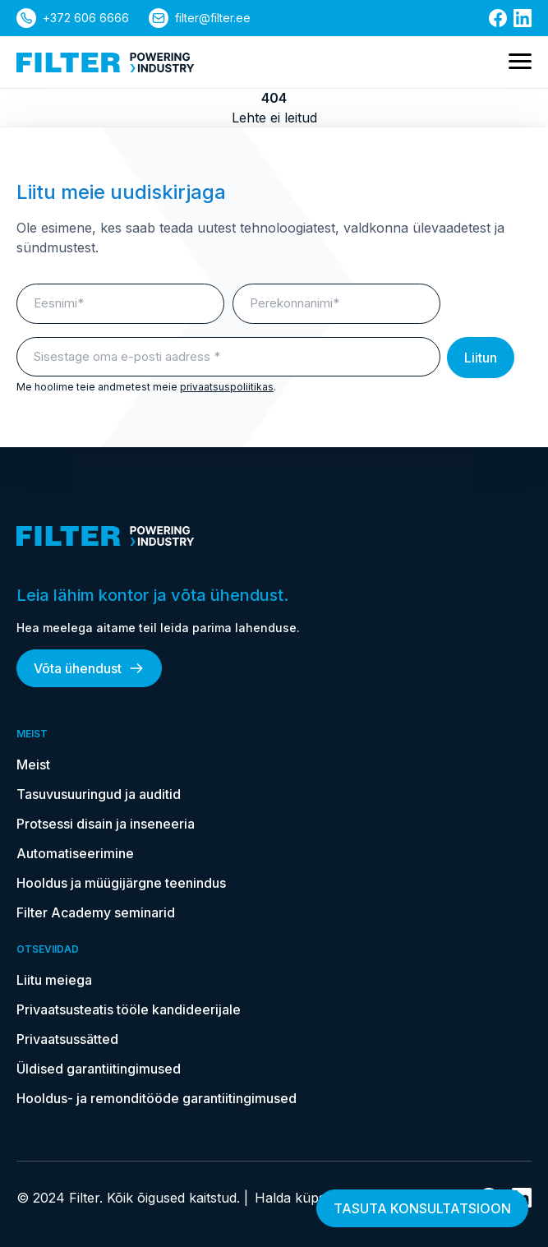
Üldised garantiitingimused (98, 1068)
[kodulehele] (105, 62)
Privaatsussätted (67, 1039)
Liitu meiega (54, 980)
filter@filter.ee (213, 18)
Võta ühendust (89, 668)
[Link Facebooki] (498, 18)
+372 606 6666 (86, 18)
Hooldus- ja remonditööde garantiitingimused (156, 1098)
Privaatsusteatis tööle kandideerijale (128, 1009)
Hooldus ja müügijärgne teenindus (121, 883)
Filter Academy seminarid (95, 912)
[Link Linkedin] (522, 18)
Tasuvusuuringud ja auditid (98, 794)
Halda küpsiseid (303, 1197)
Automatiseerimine (75, 853)
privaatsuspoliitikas (227, 387)
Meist (33, 764)
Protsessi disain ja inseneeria (105, 823)
